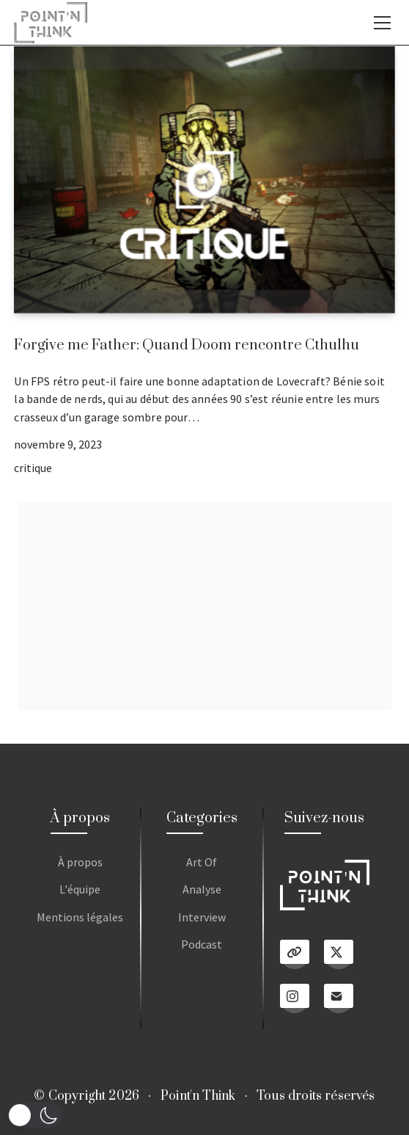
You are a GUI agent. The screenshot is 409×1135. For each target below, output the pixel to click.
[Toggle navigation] (382, 23)
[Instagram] (294, 998)
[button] (34, 1115)
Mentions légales (80, 917)
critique (33, 467)
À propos (80, 862)
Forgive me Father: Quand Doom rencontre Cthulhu (186, 345)
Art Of (201, 862)
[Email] (338, 998)
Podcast (201, 944)
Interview (202, 917)
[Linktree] (294, 954)
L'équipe (79, 889)
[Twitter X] (338, 954)
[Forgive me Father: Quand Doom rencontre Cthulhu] (204, 179)
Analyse (202, 889)
